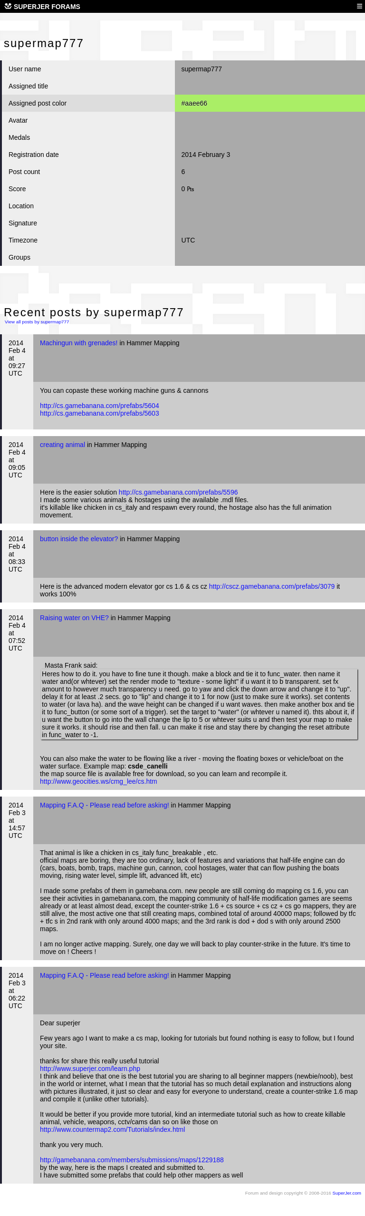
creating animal (62, 444)
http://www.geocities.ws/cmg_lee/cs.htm (98, 781)
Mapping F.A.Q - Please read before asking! (104, 805)
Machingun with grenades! (78, 343)
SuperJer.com (347, 1193)
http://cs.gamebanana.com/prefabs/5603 (99, 413)
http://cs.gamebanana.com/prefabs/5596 (178, 492)
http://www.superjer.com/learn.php (90, 1068)
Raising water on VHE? (74, 618)
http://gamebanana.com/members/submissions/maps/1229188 (132, 1160)
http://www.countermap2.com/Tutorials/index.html (112, 1129)
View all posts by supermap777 (37, 321)
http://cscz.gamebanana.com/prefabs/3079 (272, 586)
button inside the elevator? (79, 539)
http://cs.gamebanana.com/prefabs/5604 (99, 405)
